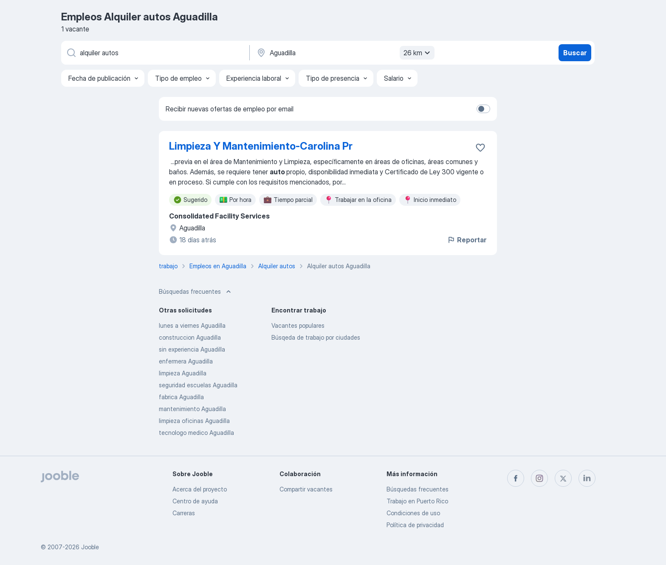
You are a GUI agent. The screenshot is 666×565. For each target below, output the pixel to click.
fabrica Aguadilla (181, 396)
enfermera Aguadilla (186, 361)
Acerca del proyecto (199, 489)
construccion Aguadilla (190, 337)
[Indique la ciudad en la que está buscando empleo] (344, 53)
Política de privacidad (415, 524)
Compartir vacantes (306, 489)
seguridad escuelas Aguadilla (198, 385)
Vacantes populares (298, 325)
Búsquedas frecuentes (418, 489)
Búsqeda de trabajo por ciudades (315, 337)
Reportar (466, 240)
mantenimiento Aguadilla (192, 408)
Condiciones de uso (413, 513)
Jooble (90, 547)
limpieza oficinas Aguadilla (194, 420)
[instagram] (539, 478)
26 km (418, 53)
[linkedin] (587, 478)
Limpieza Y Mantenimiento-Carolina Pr (261, 146)
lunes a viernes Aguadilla (192, 325)
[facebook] (515, 478)
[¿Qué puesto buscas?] (154, 53)
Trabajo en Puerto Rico (417, 501)
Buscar (575, 52)
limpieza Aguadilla (182, 373)
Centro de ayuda (195, 501)
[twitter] (563, 478)
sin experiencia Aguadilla (192, 349)
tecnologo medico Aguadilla (196, 432)
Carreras (183, 513)
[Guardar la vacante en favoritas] (480, 147)
